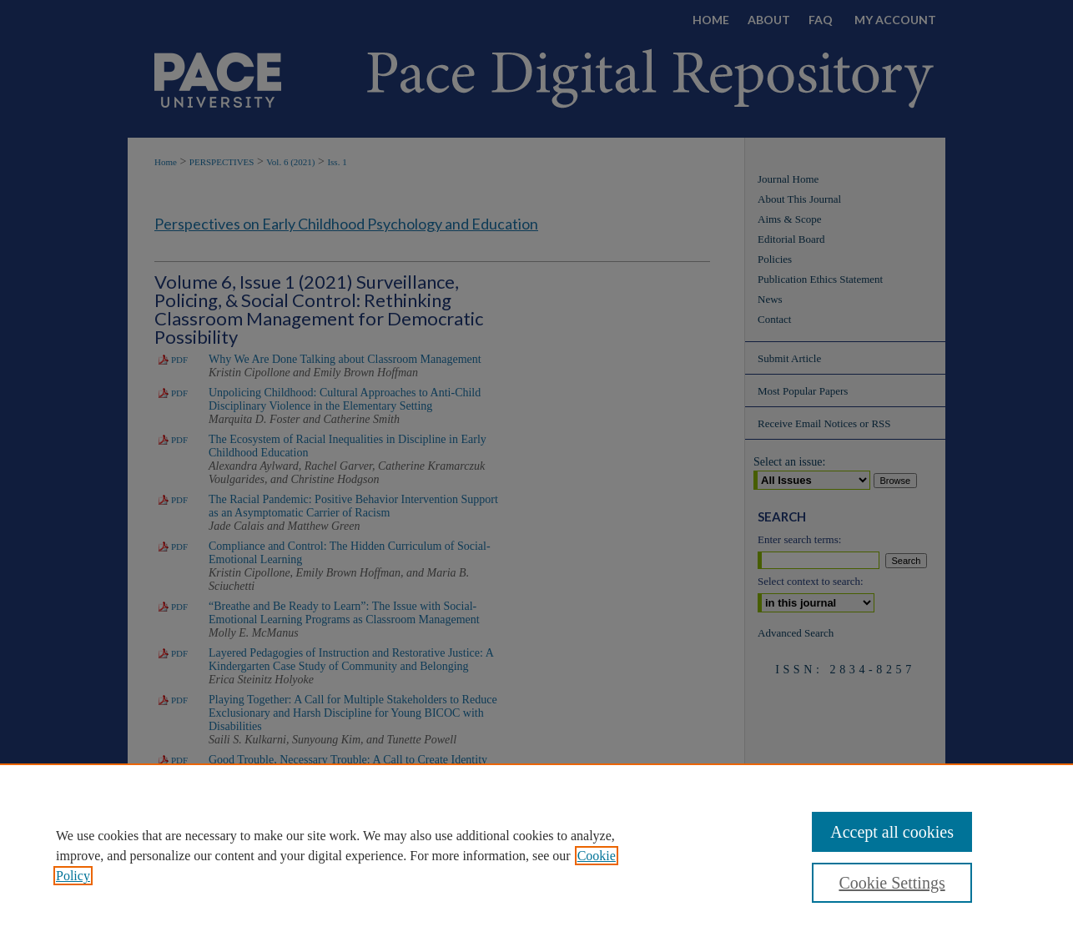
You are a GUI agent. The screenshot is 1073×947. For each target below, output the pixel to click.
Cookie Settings (892, 883)
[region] (536, 855)
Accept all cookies (892, 832)
